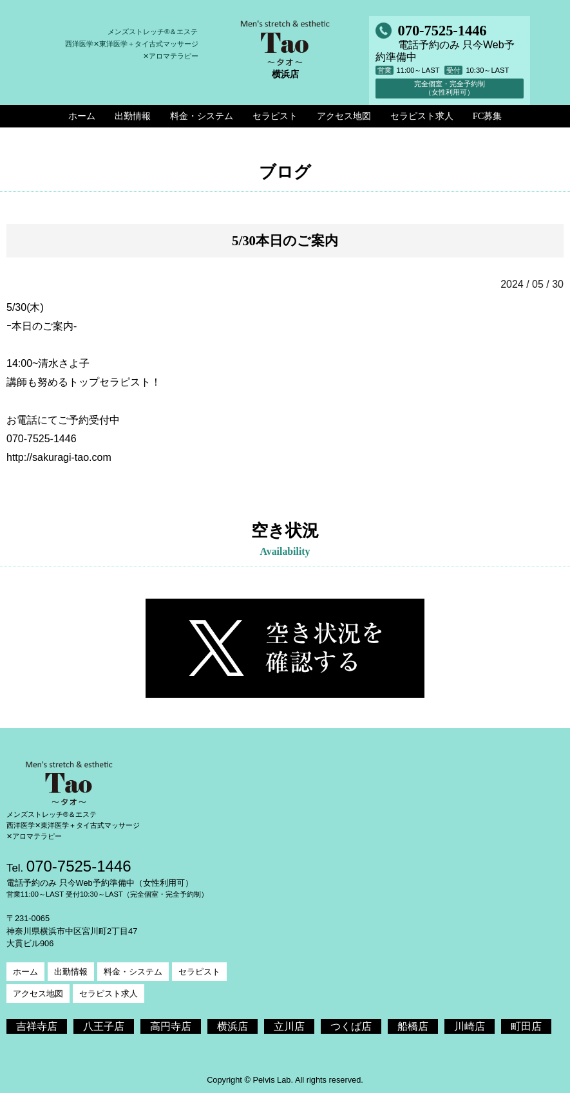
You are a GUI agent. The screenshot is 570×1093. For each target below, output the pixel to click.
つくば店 (351, 1026)
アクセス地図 (38, 993)
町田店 (526, 1026)
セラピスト (199, 971)
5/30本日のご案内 (285, 240)
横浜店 (232, 1026)
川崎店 (469, 1026)
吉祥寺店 (36, 1026)
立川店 (289, 1026)
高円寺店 (170, 1026)
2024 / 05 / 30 (532, 284)
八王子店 (103, 1026)
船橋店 (412, 1026)
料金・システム (133, 971)
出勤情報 (71, 971)
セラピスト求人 (108, 993)
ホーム (25, 971)
